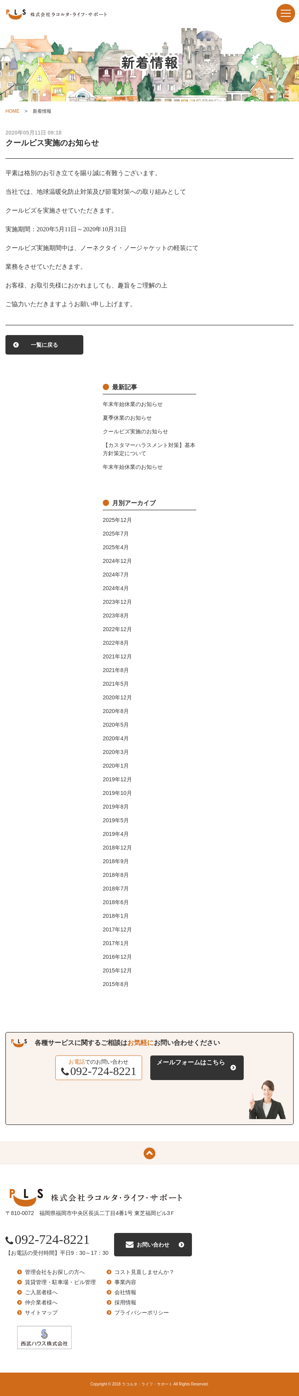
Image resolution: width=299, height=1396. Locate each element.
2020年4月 (116, 738)
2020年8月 (116, 711)
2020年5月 (116, 725)
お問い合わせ (153, 1245)
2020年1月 (116, 766)
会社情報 (125, 1292)
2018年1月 (116, 916)
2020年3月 (116, 752)
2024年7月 (116, 574)
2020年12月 (117, 697)
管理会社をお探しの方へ (55, 1272)
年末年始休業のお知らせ (133, 404)
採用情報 (125, 1302)
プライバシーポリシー (141, 1312)
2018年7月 (116, 888)
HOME (12, 111)
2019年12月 (117, 779)
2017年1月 (116, 943)
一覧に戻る (44, 345)
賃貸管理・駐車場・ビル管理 (60, 1282)
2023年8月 (116, 615)
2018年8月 (116, 875)
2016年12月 (117, 957)
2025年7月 (116, 533)
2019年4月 (116, 834)
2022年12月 (117, 629)
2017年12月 (117, 929)
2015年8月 (116, 984)
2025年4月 (116, 547)
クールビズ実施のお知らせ (135, 431)
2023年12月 (117, 602)
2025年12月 (117, 520)
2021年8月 (116, 670)
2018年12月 (117, 847)
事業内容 (125, 1282)
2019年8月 (116, 807)
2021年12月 (117, 656)
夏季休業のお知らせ (127, 418)
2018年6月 (116, 902)
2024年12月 (117, 561)
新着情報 (42, 111)
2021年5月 (116, 684)
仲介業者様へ (41, 1302)
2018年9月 (116, 861)
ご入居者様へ (41, 1292)
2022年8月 (116, 643)
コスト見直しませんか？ (144, 1272)
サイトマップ (41, 1312)
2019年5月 (116, 820)
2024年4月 (116, 588)
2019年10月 (117, 793)
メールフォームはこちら (191, 1062)
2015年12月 (117, 970)
